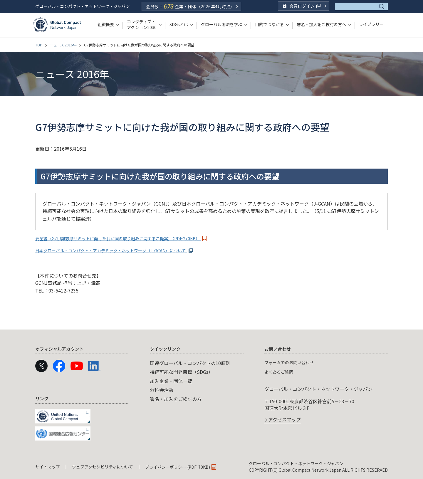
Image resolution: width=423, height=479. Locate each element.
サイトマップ (47, 467)
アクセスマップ (284, 420)
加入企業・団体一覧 (171, 380)
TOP (38, 44)
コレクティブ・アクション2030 (142, 24)
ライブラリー (371, 24)
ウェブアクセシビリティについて (102, 467)
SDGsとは (178, 24)
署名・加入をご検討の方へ (321, 24)
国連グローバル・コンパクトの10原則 (190, 363)
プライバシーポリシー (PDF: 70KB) (177, 467)
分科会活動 (161, 389)
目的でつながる (269, 24)
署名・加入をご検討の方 (176, 398)
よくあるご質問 (280, 371)
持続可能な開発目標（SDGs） (181, 371)
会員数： (190, 6)
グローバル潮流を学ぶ (221, 24)
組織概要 (106, 24)
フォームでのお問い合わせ (292, 362)
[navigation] (212, 392)
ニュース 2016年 (63, 44)
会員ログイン (304, 6)
